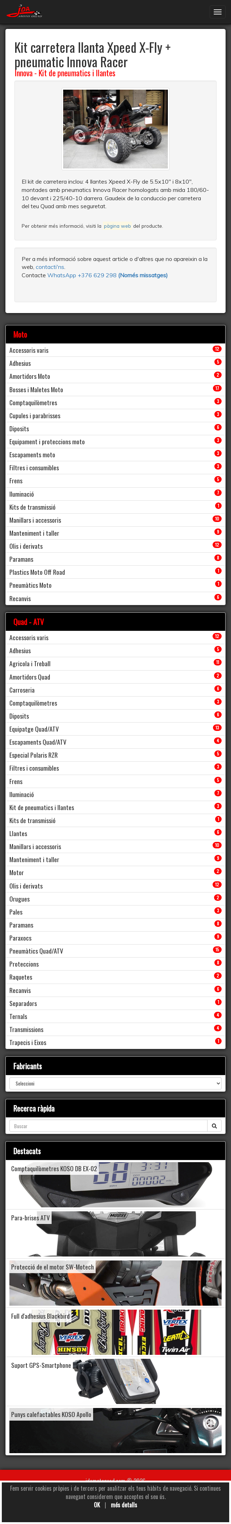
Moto (20, 334)
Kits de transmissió (32, 506)
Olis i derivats (26, 546)
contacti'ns (50, 266)
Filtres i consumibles (34, 467)
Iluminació (21, 493)
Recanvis (20, 598)
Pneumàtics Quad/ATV (36, 950)
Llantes (18, 833)
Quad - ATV (28, 621)
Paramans (21, 559)
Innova (23, 72)
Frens (15, 480)
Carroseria (22, 689)
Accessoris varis (28, 350)
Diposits (19, 428)
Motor (16, 872)
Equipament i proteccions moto (47, 441)
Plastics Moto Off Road (37, 572)
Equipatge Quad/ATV (34, 728)
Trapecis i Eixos (27, 1042)
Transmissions (26, 1029)
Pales (15, 911)
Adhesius (20, 363)
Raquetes (20, 976)
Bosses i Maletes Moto (36, 389)
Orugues (19, 898)
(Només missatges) (143, 275)
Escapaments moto (32, 454)
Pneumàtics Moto (30, 585)
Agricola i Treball (30, 663)
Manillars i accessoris (35, 520)
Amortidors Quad (29, 676)
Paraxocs (20, 937)
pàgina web (117, 226)
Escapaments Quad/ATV (37, 741)
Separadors (23, 1003)
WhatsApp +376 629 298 (82, 275)
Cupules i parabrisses (34, 415)
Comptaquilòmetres (33, 402)
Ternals (18, 1016)
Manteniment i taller (34, 533)
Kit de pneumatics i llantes (77, 72)
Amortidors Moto (29, 376)
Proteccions (24, 963)
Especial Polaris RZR (33, 754)
